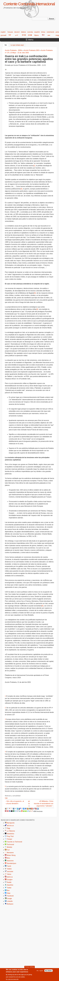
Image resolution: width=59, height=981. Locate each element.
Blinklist (9, 847)
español (37, 32)
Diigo (8, 893)
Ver (6, 45)
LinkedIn (10, 901)
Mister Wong (11, 855)
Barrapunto (10, 823)
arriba (29, 803)
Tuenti (9, 866)
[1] (34, 165)
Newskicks (10, 833)
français (10, 32)
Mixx (8, 858)
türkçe (43, 32)
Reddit (9, 882)
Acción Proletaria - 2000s (13, 50)
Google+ (10, 879)
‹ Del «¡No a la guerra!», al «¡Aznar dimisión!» (15, 802)
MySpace (10, 904)
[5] (42, 606)
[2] (21, 189)
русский (3, 35)
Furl (8, 850)
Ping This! (10, 836)
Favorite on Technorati (14, 842)
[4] (37, 309)
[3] (35, 293)
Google (9, 898)
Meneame (10, 852)
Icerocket (10, 871)
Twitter (9, 888)
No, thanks (48, 971)
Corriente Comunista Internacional (29, 4)
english (3, 32)
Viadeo (9, 869)
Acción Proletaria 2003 (31, 50)
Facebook (10, 896)
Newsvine (10, 861)
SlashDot (10, 885)
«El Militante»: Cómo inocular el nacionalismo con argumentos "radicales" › (43, 803)
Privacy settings (29, 967)
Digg (8, 828)
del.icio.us (10, 825)
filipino (36, 35)
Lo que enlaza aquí (17, 45)
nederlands (50, 32)
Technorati (10, 844)
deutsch (17, 32)
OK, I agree (40, 971)
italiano (23, 32)
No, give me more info (12, 980)
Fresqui (9, 839)
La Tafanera (11, 831)
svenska (30, 32)
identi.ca (10, 877)
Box (8, 890)
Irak (6, 798)
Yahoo (9, 874)
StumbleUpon (11, 863)
